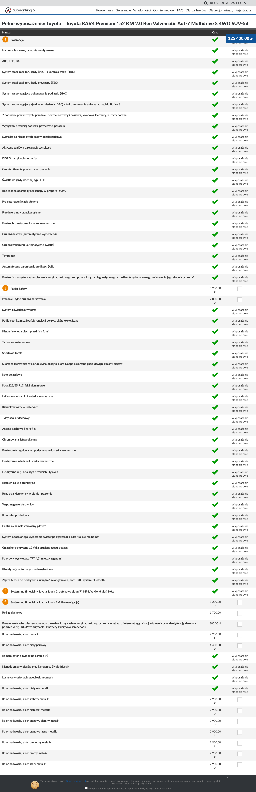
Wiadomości (142, 10)
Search (206, 3)
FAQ (180, 10)
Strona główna (20, 10)
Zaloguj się (239, 3)
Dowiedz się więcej (76, 781)
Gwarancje (123, 10)
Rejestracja (219, 3)
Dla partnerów (196, 10)
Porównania (104, 10)
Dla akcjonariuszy (221, 10)
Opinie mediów (164, 10)
